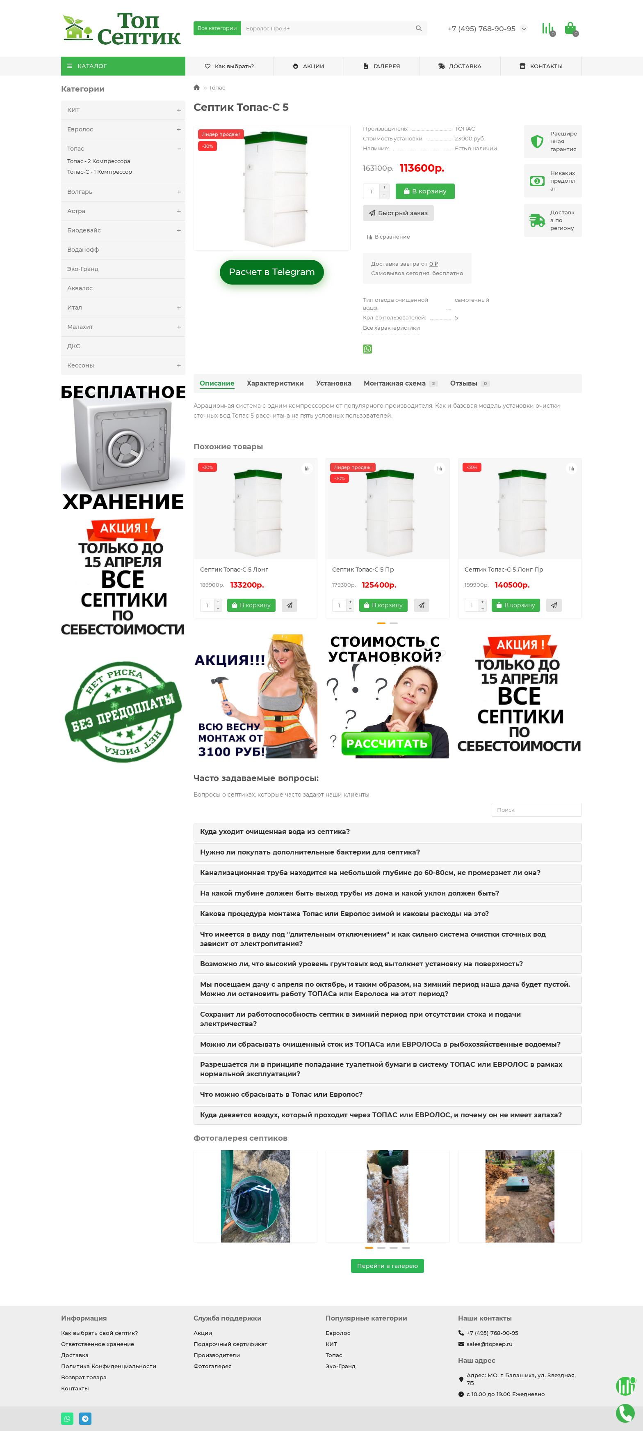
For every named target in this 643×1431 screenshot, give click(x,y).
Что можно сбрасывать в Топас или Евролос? (281, 1094)
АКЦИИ (308, 66)
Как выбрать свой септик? (99, 1333)
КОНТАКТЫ (541, 66)
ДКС (73, 346)
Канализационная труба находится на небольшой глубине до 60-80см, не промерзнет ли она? (370, 873)
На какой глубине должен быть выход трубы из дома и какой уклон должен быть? (349, 893)
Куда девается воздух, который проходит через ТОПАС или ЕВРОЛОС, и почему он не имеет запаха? (381, 1115)
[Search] (334, 28)
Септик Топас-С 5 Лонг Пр (504, 569)
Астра (126, 211)
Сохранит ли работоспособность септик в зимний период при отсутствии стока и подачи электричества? (360, 1019)
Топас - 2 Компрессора (98, 161)
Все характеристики (391, 327)
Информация (84, 1318)
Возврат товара (84, 1377)
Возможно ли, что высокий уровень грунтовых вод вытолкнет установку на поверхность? (361, 964)
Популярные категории (366, 1318)
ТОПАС (465, 128)
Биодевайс (126, 230)
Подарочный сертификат (230, 1344)
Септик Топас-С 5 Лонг (234, 569)
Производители (217, 1355)
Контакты (75, 1388)
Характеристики (275, 383)
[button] (381, 623)
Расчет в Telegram (272, 272)
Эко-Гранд (82, 269)
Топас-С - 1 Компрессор (99, 171)
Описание (217, 383)
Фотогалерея (213, 1366)
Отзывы (470, 383)
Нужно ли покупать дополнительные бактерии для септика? (310, 852)
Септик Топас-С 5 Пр (363, 569)
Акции (203, 1333)
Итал (126, 307)
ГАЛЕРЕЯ (381, 66)
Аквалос (80, 288)
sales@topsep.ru (490, 1344)
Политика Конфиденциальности (108, 1366)
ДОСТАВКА (459, 66)
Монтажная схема (401, 383)
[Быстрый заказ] (398, 213)
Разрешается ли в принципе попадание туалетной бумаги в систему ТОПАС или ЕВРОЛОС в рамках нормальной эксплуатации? (381, 1069)
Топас (126, 148)
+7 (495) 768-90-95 (481, 28)
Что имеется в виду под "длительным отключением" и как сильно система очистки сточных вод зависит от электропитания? (373, 939)
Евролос (126, 129)
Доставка (75, 1355)
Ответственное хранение (97, 1344)
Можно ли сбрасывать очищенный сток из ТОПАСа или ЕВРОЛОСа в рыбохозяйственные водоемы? (380, 1044)
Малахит (126, 326)
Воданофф (83, 249)
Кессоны (126, 365)
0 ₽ (433, 263)
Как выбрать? (229, 66)
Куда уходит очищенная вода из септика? (275, 832)
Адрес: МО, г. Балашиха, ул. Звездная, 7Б (521, 1379)
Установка (333, 383)
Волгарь (126, 191)
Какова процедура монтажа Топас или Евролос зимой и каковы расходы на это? (344, 914)
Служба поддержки (228, 1318)
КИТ (126, 110)
